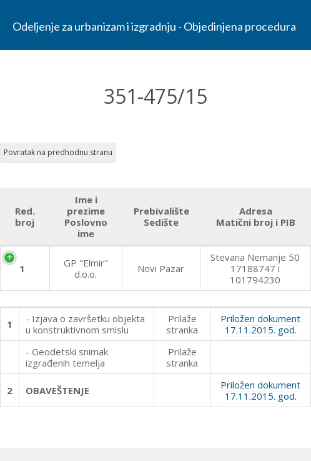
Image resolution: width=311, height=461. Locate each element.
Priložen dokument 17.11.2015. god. (260, 324)
